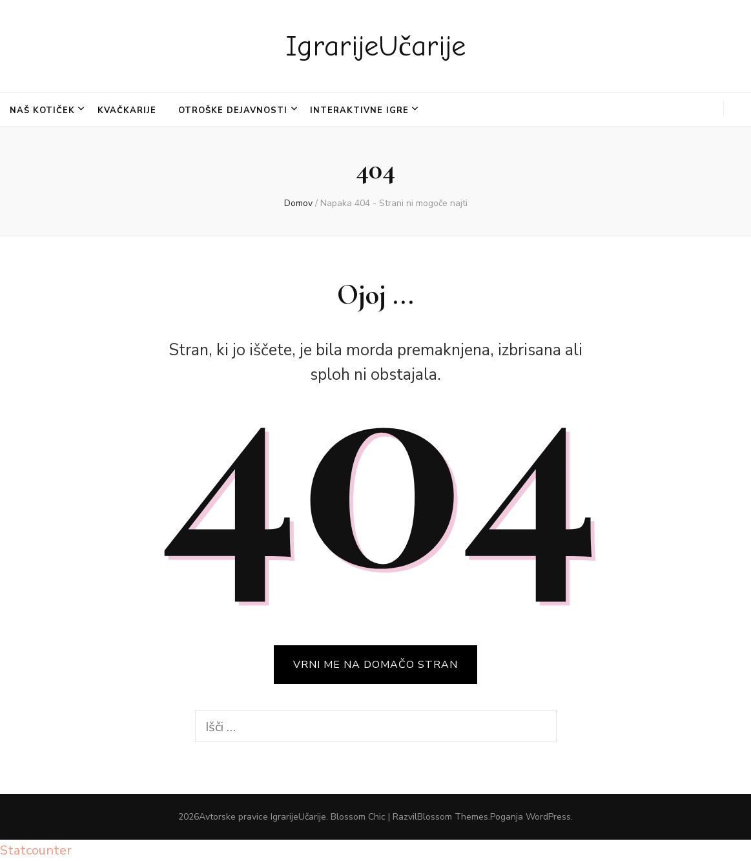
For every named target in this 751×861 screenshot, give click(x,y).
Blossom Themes (452, 817)
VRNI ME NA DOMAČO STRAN (375, 665)
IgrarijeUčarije (375, 46)
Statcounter (36, 850)
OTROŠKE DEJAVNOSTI (232, 110)
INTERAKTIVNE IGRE (359, 110)
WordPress (548, 817)
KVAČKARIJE (127, 110)
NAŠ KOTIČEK (42, 110)
